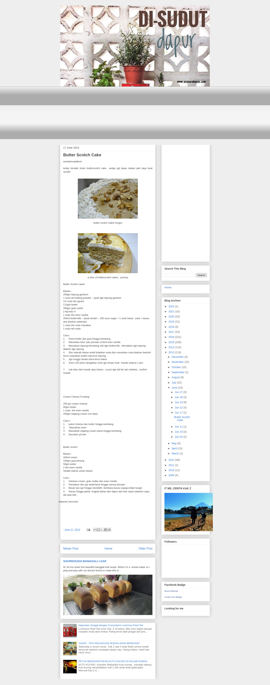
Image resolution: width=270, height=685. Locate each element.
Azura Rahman (171, 591)
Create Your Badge (173, 597)
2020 (172, 316)
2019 (172, 321)
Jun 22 (179, 407)
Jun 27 (179, 392)
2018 (172, 326)
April (175, 448)
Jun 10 (179, 431)
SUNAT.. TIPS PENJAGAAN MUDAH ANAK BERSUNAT (109, 643)
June (175, 387)
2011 (172, 465)
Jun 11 (179, 426)
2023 (172, 306)
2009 (172, 475)
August (176, 377)
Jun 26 (179, 397)
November (178, 361)
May (174, 443)
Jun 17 (179, 412)
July (174, 382)
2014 (172, 347)
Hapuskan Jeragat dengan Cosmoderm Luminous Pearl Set (111, 625)
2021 (172, 311)
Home (108, 548)
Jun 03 (179, 436)
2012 (172, 459)
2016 (172, 336)
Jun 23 (179, 402)
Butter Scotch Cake (182, 419)
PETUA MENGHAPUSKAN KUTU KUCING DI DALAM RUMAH (113, 661)
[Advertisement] (135, 112)
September (178, 372)
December (178, 356)
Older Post (145, 548)
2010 (172, 470)
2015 (172, 342)
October (177, 367)
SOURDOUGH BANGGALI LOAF (84, 561)
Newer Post (70, 548)
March (176, 453)
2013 (172, 352)
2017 (172, 331)
